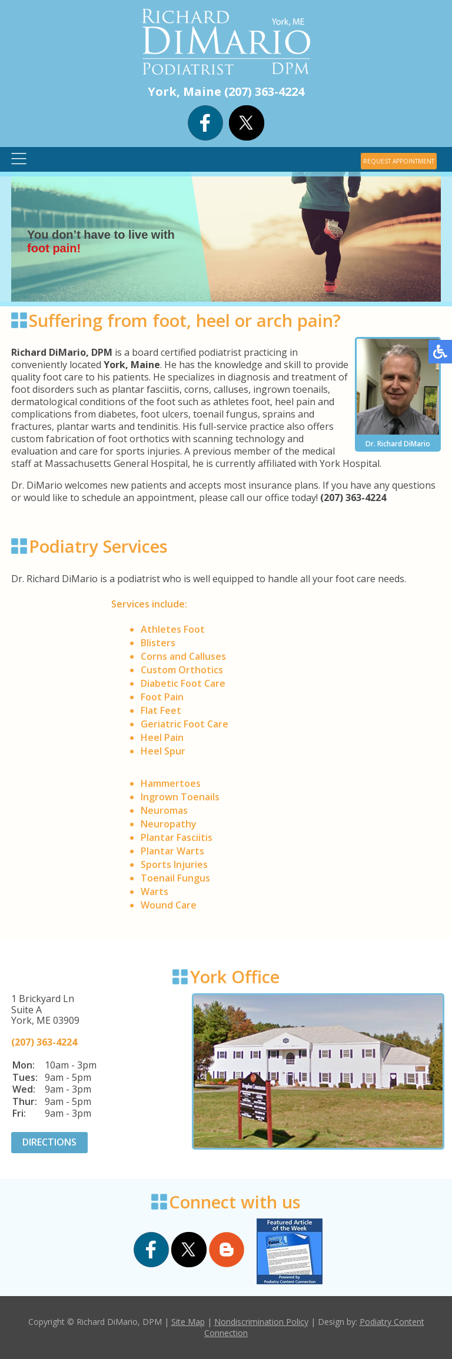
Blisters (158, 642)
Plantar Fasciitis (176, 837)
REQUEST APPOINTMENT (398, 161)
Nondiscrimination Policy (261, 1321)
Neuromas (164, 810)
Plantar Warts (172, 850)
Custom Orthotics (182, 669)
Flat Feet (161, 710)
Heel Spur (163, 750)
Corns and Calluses (183, 656)
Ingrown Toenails (180, 796)
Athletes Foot (173, 629)
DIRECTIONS (49, 1142)
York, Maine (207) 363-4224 (226, 91)
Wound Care (169, 905)
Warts (154, 891)
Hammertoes (171, 783)
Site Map (188, 1321)
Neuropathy (169, 823)
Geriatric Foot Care (184, 723)
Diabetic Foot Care (183, 683)
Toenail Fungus (175, 878)
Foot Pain (162, 696)
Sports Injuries (174, 864)
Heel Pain (162, 737)
